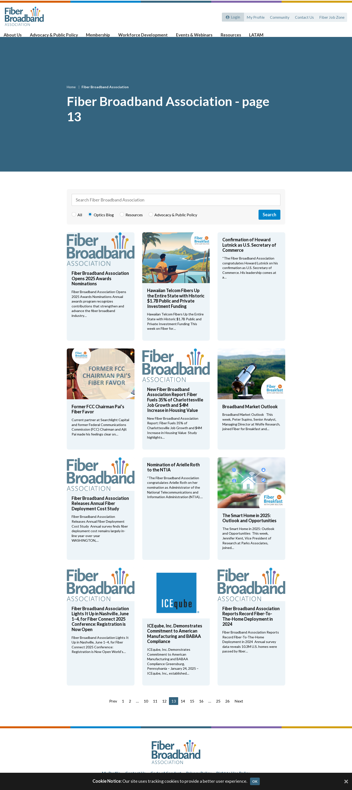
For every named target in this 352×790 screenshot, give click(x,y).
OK (255, 781)
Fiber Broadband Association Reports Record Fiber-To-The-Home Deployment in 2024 (251, 624)
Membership (101, 36)
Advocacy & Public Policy (58, 36)
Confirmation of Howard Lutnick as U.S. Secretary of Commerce (249, 252)
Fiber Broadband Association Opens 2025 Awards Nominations (100, 286)
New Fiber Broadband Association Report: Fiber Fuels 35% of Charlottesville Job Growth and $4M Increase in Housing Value (175, 407)
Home (71, 95)
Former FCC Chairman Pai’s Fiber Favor (98, 417)
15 (192, 708)
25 (218, 708)
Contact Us (303, 16)
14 (183, 708)
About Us (17, 36)
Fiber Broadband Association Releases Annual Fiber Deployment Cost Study (100, 511)
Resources (232, 36)
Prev (113, 708)
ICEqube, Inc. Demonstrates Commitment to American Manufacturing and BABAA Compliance (174, 641)
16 (201, 708)
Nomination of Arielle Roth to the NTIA (173, 475)
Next (239, 708)
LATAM (257, 36)
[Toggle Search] (341, 37)
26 (227, 708)
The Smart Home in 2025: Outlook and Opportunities (249, 526)
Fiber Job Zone (331, 16)
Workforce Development (145, 36)
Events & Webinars (196, 36)
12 (164, 708)
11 (155, 708)
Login (234, 16)
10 (146, 708)
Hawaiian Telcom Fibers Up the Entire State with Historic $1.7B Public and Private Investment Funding (175, 306)
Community (278, 16)
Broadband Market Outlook (250, 414)
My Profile (254, 16)
